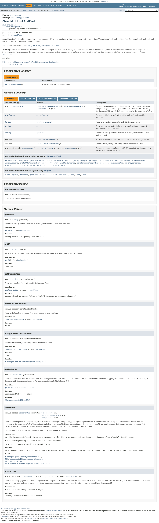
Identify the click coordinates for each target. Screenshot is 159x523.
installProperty (50, 163)
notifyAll (63, 175)
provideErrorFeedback (15, 165)
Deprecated (60, 6)
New (52, 6)
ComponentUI (17, 106)
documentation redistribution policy (54, 518)
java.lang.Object (9, 25)
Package (21, 6)
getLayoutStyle (80, 160)
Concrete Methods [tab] (68, 99)
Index (69, 6)
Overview (4, 6)
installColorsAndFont (30, 163)
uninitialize (43, 165)
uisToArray (41, 148)
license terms (103, 1)
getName (40, 133)
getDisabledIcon (37, 160)
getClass (34, 175)
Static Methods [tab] (27, 99)
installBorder (138, 160)
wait (72, 175)
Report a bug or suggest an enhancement (15, 509)
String (8, 122)
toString (31, 165)
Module (13, 6)
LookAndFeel (16, 35)
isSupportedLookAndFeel (47, 144)
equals (15, 175)
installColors (11, 163)
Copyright (4, 516)
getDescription (43, 122)
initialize (125, 160)
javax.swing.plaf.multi (20, 18)
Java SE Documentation (54, 511)
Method (32, 10)
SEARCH (121, 10)
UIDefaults (10, 115)
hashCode (44, 175)
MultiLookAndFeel (13, 84)
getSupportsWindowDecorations (103, 160)
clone (7, 175)
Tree (39, 6)
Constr (25, 10)
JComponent (41, 109)
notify (54, 175)
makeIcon (104, 163)
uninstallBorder (59, 165)
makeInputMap (117, 163)
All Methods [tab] (11, 99)
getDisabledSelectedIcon (59, 160)
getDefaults (42, 115)
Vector (67, 106)
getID (39, 126)
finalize (24, 175)
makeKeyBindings (132, 163)
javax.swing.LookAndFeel (16, 27)
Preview (46, 6)
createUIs (41, 106)
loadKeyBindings (67, 163)
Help (74, 6)
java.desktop (15, 15)
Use (34, 6)
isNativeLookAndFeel (46, 140)
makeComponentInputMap (87, 163)
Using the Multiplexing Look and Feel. (43, 45)
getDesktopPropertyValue (16, 160)
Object (47, 170)
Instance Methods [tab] (47, 99)
